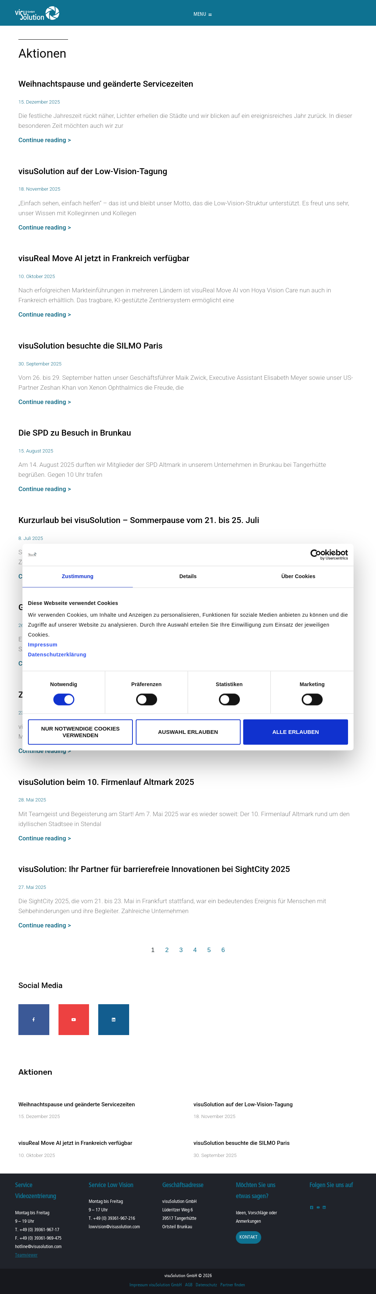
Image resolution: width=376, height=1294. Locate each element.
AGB (188, 1285)
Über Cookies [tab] (298, 576)
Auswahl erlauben (188, 732)
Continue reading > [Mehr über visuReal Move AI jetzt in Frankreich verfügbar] (44, 314)
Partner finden (232, 1285)
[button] (200, 14)
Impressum (42, 645)
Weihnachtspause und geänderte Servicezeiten (105, 84)
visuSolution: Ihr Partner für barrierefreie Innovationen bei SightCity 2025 (154, 869)
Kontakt (249, 1237)
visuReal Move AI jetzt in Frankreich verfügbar (103, 258)
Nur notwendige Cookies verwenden (80, 732)
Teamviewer (26, 1255)
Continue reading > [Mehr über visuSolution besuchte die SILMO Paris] (44, 401)
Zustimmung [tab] (77, 576)
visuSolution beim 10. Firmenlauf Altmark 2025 (106, 782)
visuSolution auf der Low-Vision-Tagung (92, 171)
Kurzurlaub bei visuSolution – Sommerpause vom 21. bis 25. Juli (138, 520)
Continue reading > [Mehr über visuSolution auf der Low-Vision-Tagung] (44, 227)
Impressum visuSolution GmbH (156, 1285)
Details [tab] (187, 576)
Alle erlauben (295, 732)
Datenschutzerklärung (57, 654)
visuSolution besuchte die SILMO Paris (90, 346)
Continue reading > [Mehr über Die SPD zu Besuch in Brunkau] (44, 489)
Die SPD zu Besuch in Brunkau (74, 433)
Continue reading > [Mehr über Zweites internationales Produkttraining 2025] (44, 750)
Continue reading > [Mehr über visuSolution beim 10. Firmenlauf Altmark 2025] (44, 838)
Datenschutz (206, 1285)
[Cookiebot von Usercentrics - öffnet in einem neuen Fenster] (316, 554)
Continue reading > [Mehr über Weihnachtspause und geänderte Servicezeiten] (44, 140)
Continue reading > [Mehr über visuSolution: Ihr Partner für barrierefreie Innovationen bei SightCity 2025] (44, 925)
